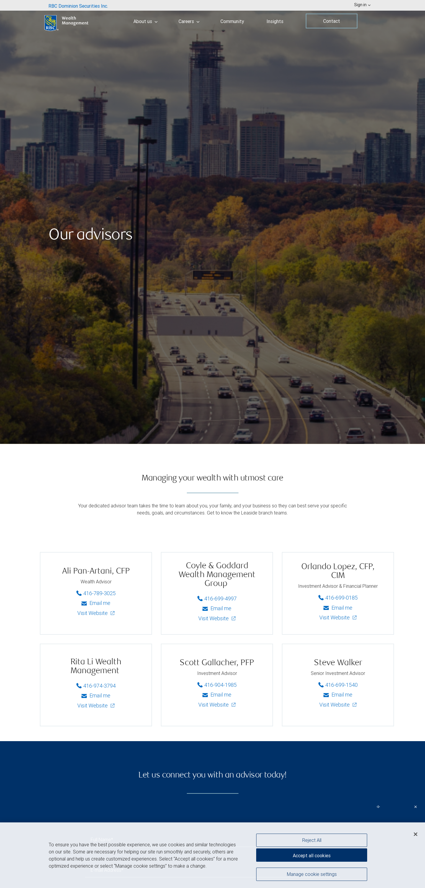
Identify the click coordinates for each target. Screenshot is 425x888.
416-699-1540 (338, 684)
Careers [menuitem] (189, 21)
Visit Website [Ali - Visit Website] (93, 613)
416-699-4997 (217, 598)
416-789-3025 (96, 592)
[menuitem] (78, 5)
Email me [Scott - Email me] (216, 694)
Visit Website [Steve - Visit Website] (335, 704)
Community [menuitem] (232, 21)
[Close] (415, 834)
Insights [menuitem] (275, 21)
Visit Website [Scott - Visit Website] (214, 704)
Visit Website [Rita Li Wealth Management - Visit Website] (93, 705)
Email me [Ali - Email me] (95, 603)
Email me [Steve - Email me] (337, 694)
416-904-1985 (217, 684)
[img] (212, 222)
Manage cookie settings (312, 874)
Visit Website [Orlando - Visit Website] (335, 617)
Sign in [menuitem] (362, 4)
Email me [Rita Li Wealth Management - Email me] (95, 695)
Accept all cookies (312, 855)
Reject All (311, 840)
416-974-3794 (96, 685)
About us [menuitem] (145, 21)
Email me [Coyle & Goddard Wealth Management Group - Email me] (216, 608)
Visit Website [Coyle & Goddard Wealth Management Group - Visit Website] (214, 618)
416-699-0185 (338, 597)
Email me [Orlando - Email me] (337, 607)
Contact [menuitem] (331, 21)
